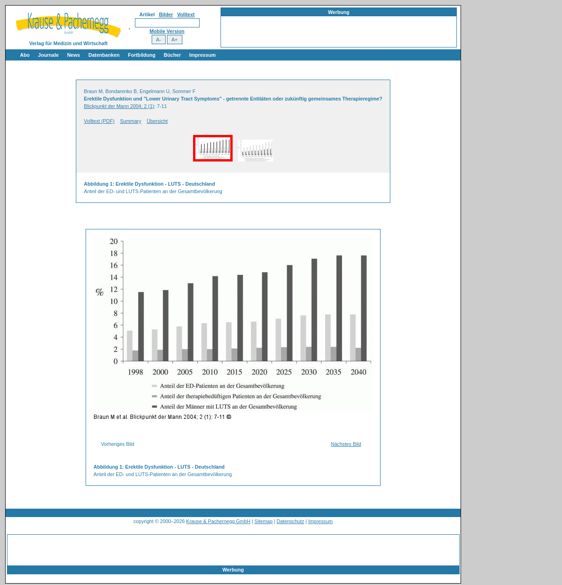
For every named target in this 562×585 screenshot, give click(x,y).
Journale (48, 55)
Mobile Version (166, 31)
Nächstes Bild (346, 444)
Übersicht (157, 121)
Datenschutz (290, 521)
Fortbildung (141, 55)
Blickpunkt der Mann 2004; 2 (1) (119, 106)
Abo (25, 55)
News (73, 55)
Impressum (202, 55)
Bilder (166, 14)
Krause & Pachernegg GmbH (218, 521)
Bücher (172, 55)
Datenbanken (104, 55)
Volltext (186, 14)
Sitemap (263, 521)
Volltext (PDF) (99, 121)
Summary (130, 121)
